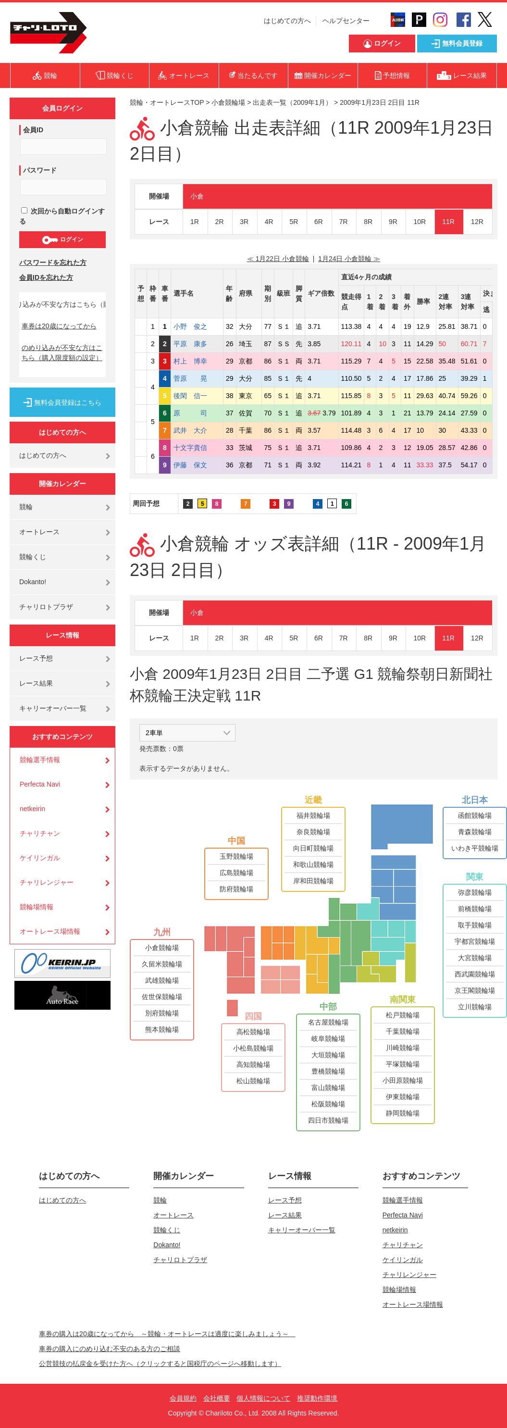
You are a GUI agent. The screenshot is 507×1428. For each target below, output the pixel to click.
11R (448, 221)
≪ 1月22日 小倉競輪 (278, 259)
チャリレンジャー (47, 882)
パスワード (40, 170)
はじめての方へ (287, 21)
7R (343, 221)
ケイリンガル (40, 858)
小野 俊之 (197, 326)
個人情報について (263, 1398)
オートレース (39, 532)
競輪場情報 (36, 907)
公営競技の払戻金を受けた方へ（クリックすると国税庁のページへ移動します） (160, 1363)
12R (477, 221)
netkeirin (32, 809)
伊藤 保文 (197, 465)
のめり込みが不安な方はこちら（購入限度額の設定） (62, 353)
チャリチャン (40, 833)
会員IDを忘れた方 (46, 277)
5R (293, 221)
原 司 (197, 413)
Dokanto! (32, 582)
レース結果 (36, 683)
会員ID (33, 130)
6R (318, 221)
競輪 (26, 507)
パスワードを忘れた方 (53, 262)
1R (194, 221)
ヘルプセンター (346, 21)
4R (269, 221)
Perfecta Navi (40, 784)
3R (244, 221)
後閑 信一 (197, 396)
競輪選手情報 (40, 760)
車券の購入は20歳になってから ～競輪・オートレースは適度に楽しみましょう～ (167, 1334)
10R (419, 221)
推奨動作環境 (317, 1398)
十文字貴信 (197, 447)
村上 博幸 (197, 361)
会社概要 (216, 1398)
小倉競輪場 (228, 102)
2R (219, 221)
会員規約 (183, 1398)
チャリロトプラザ (46, 607)
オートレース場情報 (50, 931)
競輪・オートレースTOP (167, 102)
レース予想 (36, 658)
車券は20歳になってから (59, 326)
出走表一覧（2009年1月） (292, 102)
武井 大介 (197, 430)
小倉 (197, 196)
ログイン (62, 240)
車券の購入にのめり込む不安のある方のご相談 (109, 1349)
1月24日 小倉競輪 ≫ (349, 259)
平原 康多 (197, 344)
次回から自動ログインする (62, 216)
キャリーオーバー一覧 (53, 708)
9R (393, 221)
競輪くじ (32, 557)
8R (368, 221)
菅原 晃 (197, 378)
